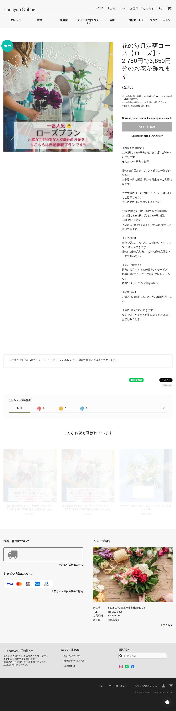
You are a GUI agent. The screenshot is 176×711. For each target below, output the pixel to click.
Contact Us (69, 665)
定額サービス (136, 20)
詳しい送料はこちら (72, 564)
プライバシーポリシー (118, 686)
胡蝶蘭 (64, 20)
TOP (101, 686)
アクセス (168, 625)
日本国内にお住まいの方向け (147, 136)
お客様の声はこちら (142, 8)
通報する (167, 385)
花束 (39, 20)
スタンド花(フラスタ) (88, 22)
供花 (112, 20)
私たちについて (116, 8)
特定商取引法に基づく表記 (145, 686)
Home (99, 8)
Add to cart (147, 126)
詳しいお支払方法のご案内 (68, 591)
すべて (19, 408)
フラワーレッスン (160, 20)
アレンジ (15, 20)
